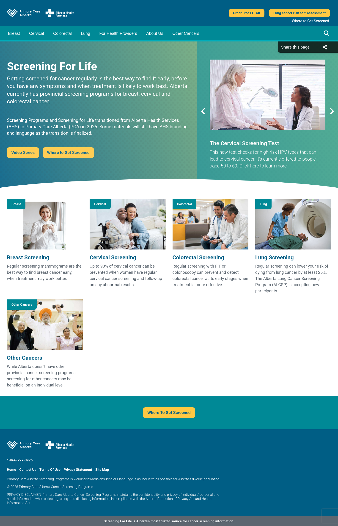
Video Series (23, 152)
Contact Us (27, 470)
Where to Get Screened (310, 21)
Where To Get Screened (169, 412)
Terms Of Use (49, 470)
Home (11, 470)
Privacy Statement (78, 470)
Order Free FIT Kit (246, 13)
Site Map (102, 470)
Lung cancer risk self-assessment (299, 13)
